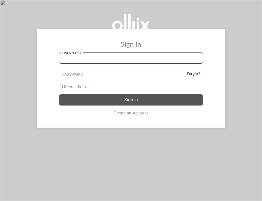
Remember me (75, 86)
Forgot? (193, 73)
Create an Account (131, 113)
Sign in (131, 99)
